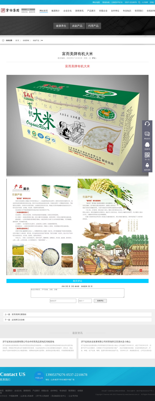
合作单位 (54, 391)
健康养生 (61, 25)
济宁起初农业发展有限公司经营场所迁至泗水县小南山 (105, 342)
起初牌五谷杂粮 (18, 320)
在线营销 (26, 40)
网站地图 (96, 2)
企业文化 (18, 391)
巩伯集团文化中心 (59, 396)
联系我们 (72, 391)
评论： (94, 58)
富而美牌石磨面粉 (19, 314)
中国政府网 (13, 396)
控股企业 (45, 391)
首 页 (17, 40)
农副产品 (77, 25)
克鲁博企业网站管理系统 (116, 391)
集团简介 (9, 391)
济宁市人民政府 (42, 396)
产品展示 (36, 391)
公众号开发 (73, 396)
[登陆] (152, 2)
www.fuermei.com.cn (132, 394)
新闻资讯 (27, 391)
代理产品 (93, 25)
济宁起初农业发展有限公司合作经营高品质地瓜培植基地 (28, 342)
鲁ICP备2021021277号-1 (145, 391)
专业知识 (63, 391)
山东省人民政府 (27, 396)
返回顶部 (147, 170)
